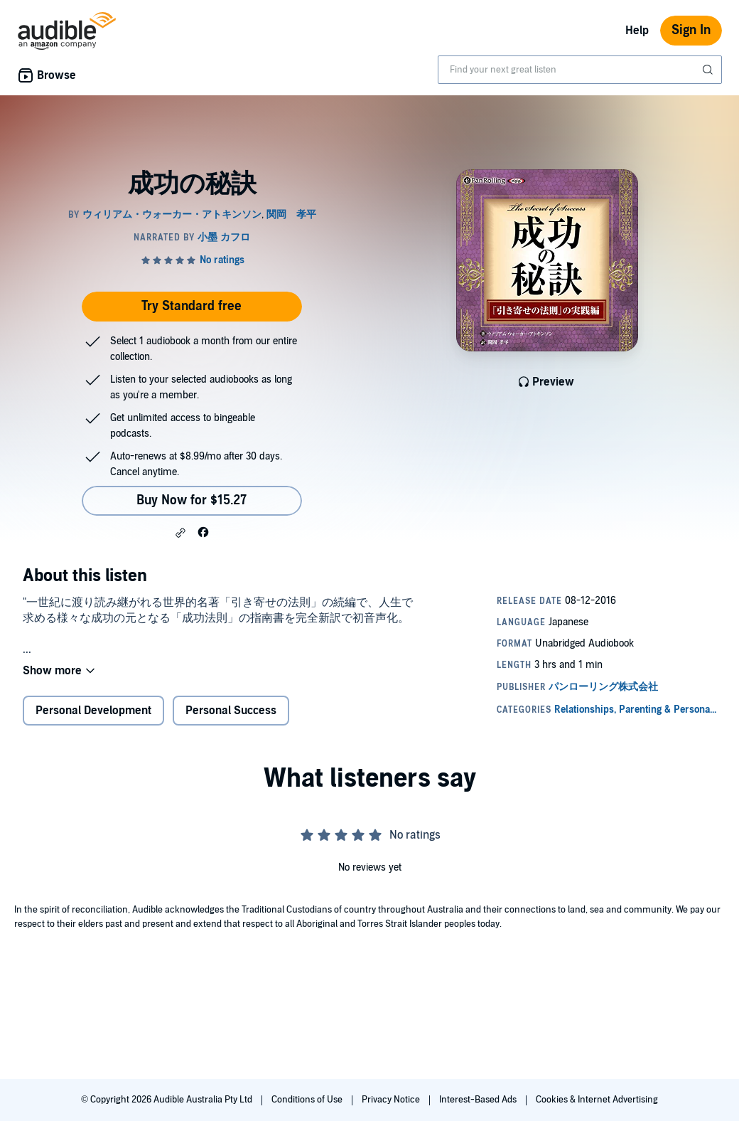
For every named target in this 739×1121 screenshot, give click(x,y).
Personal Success (230, 710)
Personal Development (93, 710)
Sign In (691, 30)
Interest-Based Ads (479, 1099)
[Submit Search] (709, 69)
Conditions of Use (308, 1099)
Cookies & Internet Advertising (597, 1099)
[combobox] (580, 69)
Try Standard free (191, 306)
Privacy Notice (392, 1099)
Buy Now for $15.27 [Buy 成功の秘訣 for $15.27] (191, 500)
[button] (180, 532)
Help (637, 30)
